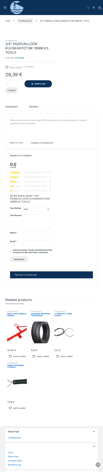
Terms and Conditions (17, 406)
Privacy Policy (14, 398)
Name (57, 182)
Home (7, 21)
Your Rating (59, 158)
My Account (13, 394)
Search (88, 7)
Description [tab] (11, 93)
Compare (70, 54)
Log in (10, 350)
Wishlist (11, 411)
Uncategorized (25, 21)
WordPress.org (14, 363)
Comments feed (15, 358)
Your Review (59, 165)
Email (57, 191)
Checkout (12, 381)
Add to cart (80, 71)
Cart (9, 377)
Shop (10, 402)
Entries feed (13, 354)
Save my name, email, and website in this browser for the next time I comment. (76, 200)
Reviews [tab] (33, 93)
